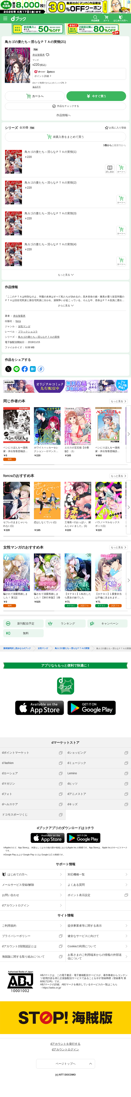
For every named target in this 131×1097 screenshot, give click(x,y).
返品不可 (36, 87)
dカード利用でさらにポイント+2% (48, 83)
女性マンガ (24, 326)
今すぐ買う (99, 96)
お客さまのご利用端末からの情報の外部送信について (95, 956)
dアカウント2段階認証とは (19, 946)
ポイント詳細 (41, 76)
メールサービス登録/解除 (18, 884)
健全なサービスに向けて (83, 936)
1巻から (107, 145)
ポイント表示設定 (79, 895)
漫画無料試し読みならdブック (17, 648)
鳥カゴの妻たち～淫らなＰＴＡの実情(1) (50, 151)
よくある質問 (76, 884)
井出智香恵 (38, 54)
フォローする (47, 55)
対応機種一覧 (76, 874)
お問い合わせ (10, 895)
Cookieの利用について (82, 946)
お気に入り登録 (117, 127)
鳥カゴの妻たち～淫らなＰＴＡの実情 (39, 337)
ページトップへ (66, 1063)
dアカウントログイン (15, 905)
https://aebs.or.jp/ (52, 987)
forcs (18, 321)
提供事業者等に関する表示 (85, 925)
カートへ (37, 96)
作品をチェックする (68, 106)
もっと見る (117, 401)
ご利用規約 (9, 925)
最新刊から (120, 145)
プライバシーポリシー (16, 936)
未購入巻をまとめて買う (68, 136)
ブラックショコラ (28, 331)
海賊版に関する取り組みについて (23, 956)
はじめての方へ (14, 874)
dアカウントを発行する (66, 1043)
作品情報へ (63, 115)
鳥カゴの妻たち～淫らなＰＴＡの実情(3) (50, 213)
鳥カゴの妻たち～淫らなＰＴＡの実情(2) (50, 182)
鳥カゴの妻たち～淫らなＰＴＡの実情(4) (50, 244)
